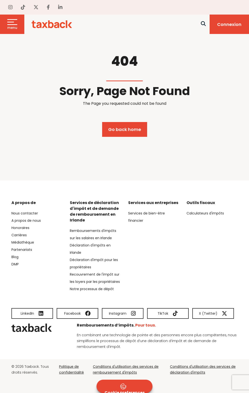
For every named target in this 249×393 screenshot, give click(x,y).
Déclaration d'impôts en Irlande (90, 249)
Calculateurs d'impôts (205, 213)
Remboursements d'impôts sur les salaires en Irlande (93, 234)
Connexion (229, 24)
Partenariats (21, 249)
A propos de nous (26, 220)
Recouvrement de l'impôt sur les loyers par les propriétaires (95, 278)
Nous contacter (24, 213)
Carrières (19, 235)
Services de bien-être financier (146, 217)
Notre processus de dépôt (92, 289)
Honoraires (20, 227)
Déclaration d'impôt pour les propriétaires (94, 263)
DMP (15, 264)
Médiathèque (22, 242)
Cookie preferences (125, 388)
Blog (14, 256)
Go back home (124, 129)
